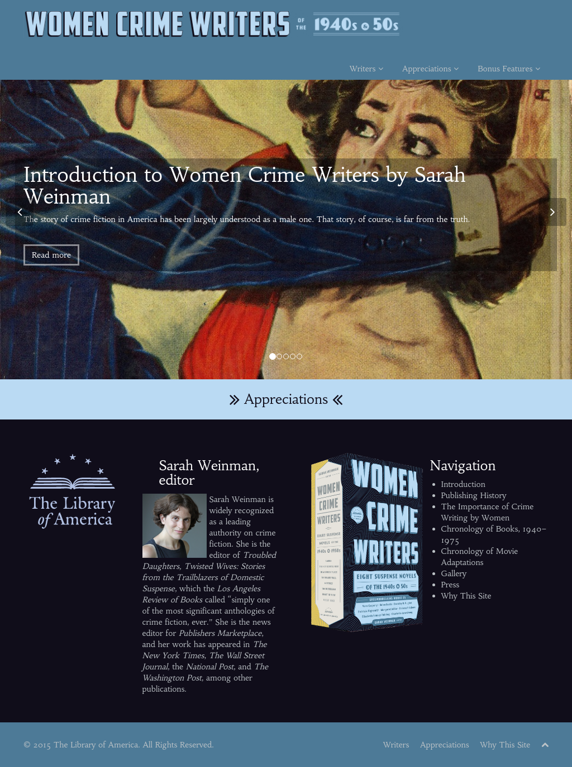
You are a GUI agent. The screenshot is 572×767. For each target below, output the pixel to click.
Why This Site (466, 596)
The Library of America (96, 745)
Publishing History (474, 495)
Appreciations (430, 69)
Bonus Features (509, 69)
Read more (51, 255)
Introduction (463, 484)
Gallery (454, 573)
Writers (366, 69)
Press (450, 585)
